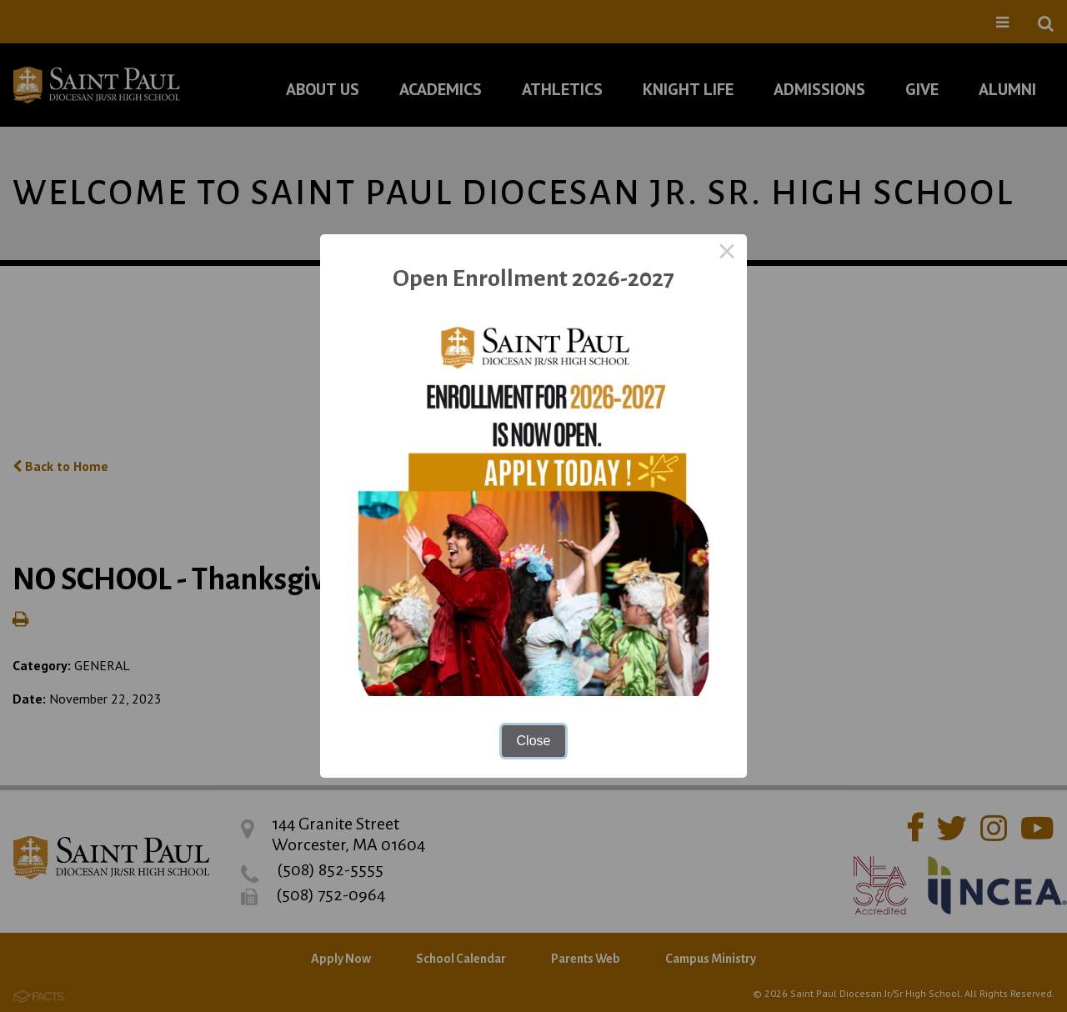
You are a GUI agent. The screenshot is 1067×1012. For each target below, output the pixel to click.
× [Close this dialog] (727, 254)
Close (534, 741)
